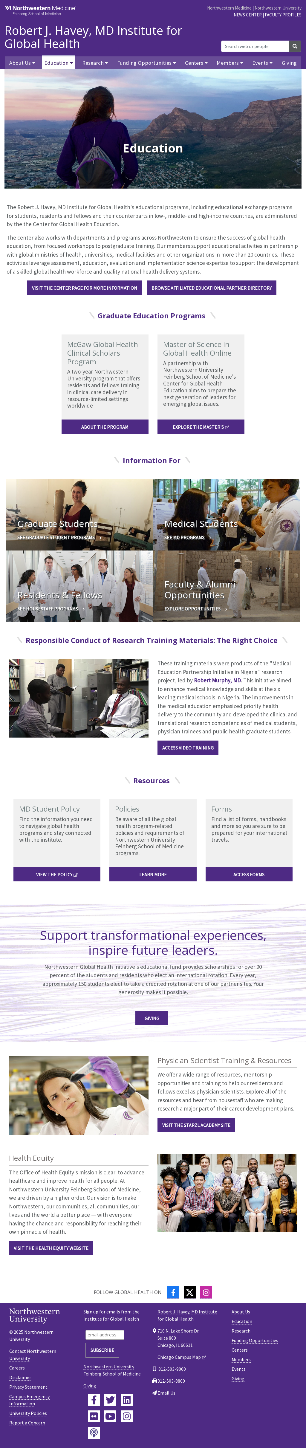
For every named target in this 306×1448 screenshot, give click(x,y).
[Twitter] (190, 1292)
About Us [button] (20, 62)
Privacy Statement (28, 1387)
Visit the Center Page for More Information (84, 288)
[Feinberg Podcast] (94, 1433)
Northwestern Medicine (229, 8)
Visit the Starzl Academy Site (196, 1125)
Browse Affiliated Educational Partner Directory (212, 288)
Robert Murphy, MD (217, 680)
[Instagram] (206, 1292)
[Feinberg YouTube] (110, 1416)
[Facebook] (173, 1292)
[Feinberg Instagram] (127, 1416)
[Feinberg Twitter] (110, 1400)
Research (241, 1331)
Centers (240, 1350)
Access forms (248, 875)
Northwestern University (278, 8)
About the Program (104, 427)
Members (241, 1359)
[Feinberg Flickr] (94, 1416)
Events (239, 1369)
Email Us (166, 1393)
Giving (289, 62)
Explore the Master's (198, 427)
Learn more (153, 875)
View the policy (54, 875)
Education (242, 1321)
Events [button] (260, 62)
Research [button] (93, 62)
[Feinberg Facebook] (94, 1400)
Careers (17, 1368)
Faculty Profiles (283, 15)
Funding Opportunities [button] (144, 62)
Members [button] (228, 62)
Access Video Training (188, 748)
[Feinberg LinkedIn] (127, 1400)
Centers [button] (194, 62)
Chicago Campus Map (179, 1357)
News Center (248, 15)
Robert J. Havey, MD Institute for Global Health (93, 37)
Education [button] (56, 62)
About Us (241, 1312)
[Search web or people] (255, 46)
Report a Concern (27, 1423)
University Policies (28, 1413)
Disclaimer (20, 1377)
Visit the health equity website (51, 1248)
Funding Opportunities (255, 1340)
